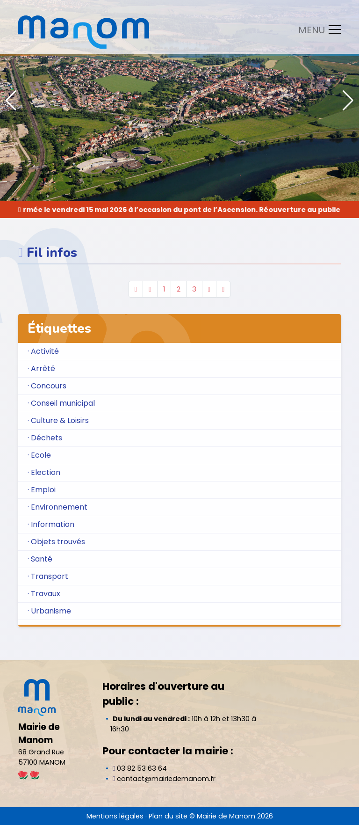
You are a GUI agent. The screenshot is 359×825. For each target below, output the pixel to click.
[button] (348, 100)
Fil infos (52, 253)
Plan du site (168, 816)
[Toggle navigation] (317, 29)
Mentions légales (115, 816)
